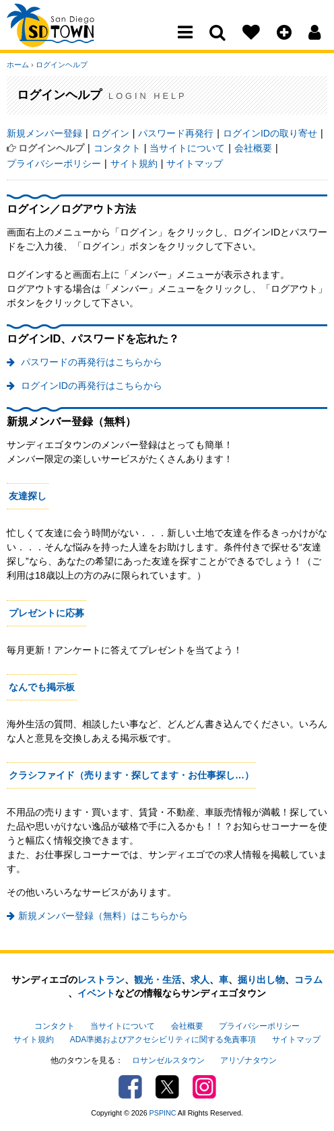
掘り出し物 (261, 979)
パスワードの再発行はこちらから (90, 362)
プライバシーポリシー (54, 163)
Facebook (130, 1087)
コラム (308, 979)
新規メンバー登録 (44, 133)
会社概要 (253, 148)
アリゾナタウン (248, 1060)
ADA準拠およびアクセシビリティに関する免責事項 (163, 1039)
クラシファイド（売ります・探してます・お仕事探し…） (131, 775)
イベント (96, 993)
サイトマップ (194, 163)
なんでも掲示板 (42, 687)
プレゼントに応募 (46, 613)
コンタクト (117, 148)
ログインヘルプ (62, 65)
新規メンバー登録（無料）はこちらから (103, 915)
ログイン (110, 133)
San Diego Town (66, 37)
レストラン (101, 979)
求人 (200, 979)
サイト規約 (134, 163)
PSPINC (162, 1113)
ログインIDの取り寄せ (270, 133)
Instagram (204, 1087)
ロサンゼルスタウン (168, 1060)
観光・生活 (157, 979)
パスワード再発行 (175, 133)
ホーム (18, 65)
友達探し (27, 495)
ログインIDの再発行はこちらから (90, 385)
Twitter (167, 1087)
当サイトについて (187, 148)
